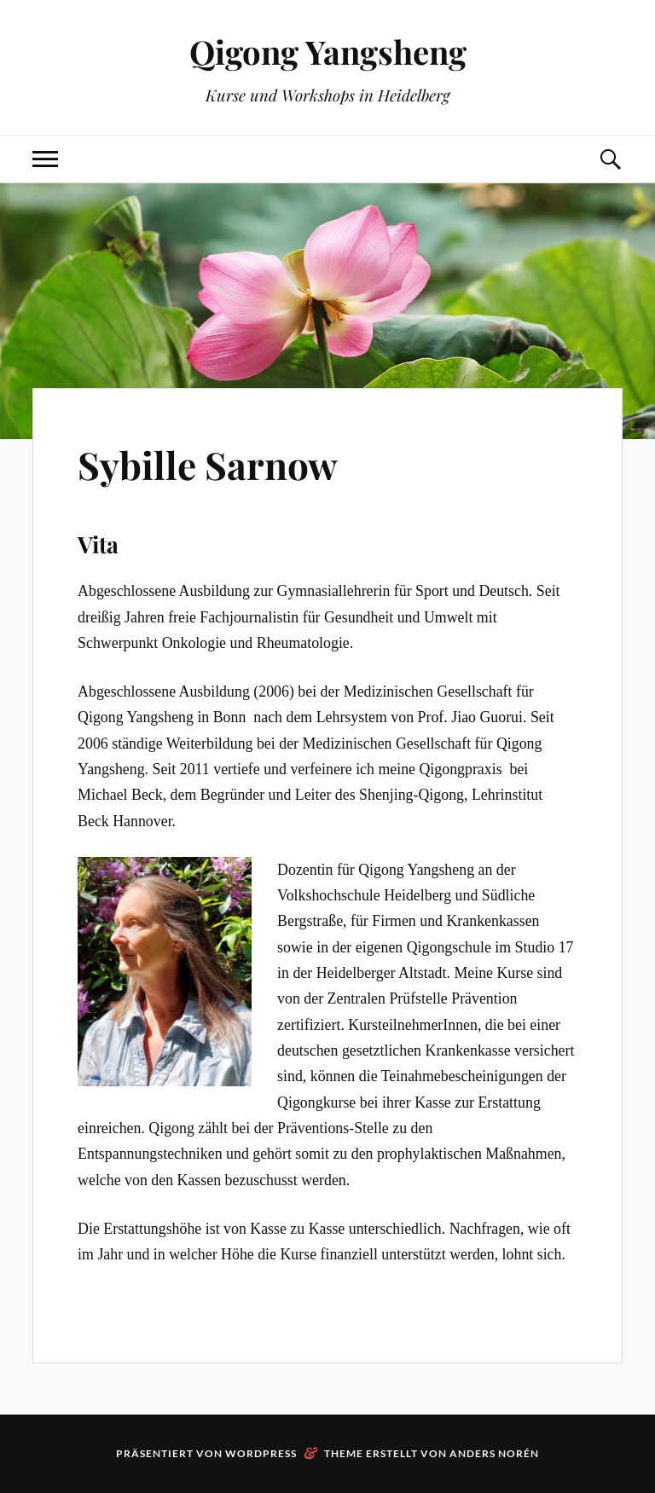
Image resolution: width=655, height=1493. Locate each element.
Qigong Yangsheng (328, 51)
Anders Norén (494, 1453)
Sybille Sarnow (208, 464)
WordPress (261, 1453)
